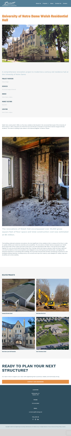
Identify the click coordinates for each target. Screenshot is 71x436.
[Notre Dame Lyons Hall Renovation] (18, 379)
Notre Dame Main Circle (41, 375)
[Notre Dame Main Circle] (52, 341)
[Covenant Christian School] (18, 341)
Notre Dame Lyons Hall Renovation (9, 414)
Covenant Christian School (7, 375)
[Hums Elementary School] (52, 379)
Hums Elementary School (41, 414)
